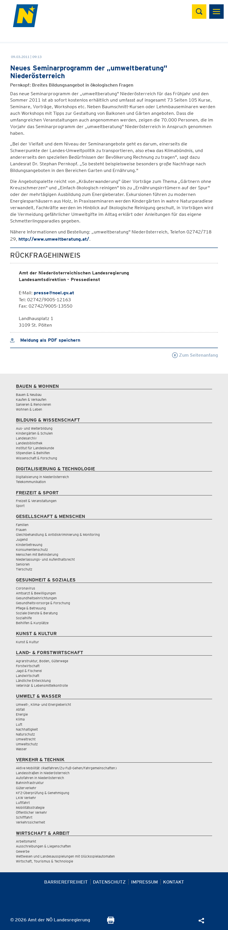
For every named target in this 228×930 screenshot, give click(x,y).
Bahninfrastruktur (30, 783)
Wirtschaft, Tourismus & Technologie (44, 861)
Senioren (23, 564)
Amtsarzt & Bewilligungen (36, 593)
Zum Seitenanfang (195, 355)
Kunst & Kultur (27, 642)
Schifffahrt (24, 817)
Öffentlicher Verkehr (31, 812)
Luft (19, 724)
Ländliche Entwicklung (33, 680)
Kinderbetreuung (29, 544)
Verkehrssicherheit (30, 822)
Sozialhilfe (24, 618)
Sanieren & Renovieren (33, 404)
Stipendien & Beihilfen (33, 453)
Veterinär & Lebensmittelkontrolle (42, 685)
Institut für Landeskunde (35, 448)
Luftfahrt (23, 802)
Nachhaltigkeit (27, 729)
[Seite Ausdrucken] (111, 922)
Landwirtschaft (27, 675)
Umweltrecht (25, 739)
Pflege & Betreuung (31, 608)
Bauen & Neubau (29, 394)
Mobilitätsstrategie (30, 807)
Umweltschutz (27, 744)
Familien (22, 525)
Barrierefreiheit (66, 882)
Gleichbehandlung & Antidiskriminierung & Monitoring (58, 534)
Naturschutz (25, 734)
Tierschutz (24, 569)
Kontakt (173, 882)
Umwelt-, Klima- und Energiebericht (43, 704)
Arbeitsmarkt (26, 841)
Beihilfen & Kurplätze (32, 623)
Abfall (20, 709)
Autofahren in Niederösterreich (40, 778)
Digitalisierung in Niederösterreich (42, 477)
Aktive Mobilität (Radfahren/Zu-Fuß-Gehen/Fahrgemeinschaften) (66, 768)
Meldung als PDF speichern (45, 340)
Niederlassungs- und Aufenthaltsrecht (45, 559)
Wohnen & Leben (29, 409)
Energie (22, 714)
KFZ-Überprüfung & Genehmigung (42, 793)
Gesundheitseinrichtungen (36, 598)
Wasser (21, 749)
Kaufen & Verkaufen (31, 399)
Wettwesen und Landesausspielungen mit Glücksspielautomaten (65, 856)
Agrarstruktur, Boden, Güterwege (42, 661)
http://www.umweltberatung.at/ (53, 239)
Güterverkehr (26, 788)
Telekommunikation (31, 482)
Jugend (22, 539)
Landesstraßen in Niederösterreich (43, 773)
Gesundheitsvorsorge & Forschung (43, 603)
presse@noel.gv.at (54, 292)
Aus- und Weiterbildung (34, 428)
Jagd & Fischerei (29, 671)
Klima (20, 719)
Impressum (144, 882)
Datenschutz (109, 882)
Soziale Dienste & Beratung (37, 613)
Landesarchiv (26, 438)
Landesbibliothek (29, 443)
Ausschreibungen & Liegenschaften (43, 846)
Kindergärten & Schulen (34, 433)
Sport (20, 506)
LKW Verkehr (26, 798)
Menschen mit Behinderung (37, 554)
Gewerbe (22, 851)
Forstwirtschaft (28, 666)
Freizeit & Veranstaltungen (36, 501)
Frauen (21, 529)
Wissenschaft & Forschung (36, 458)
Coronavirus (25, 588)
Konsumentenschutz (32, 549)
